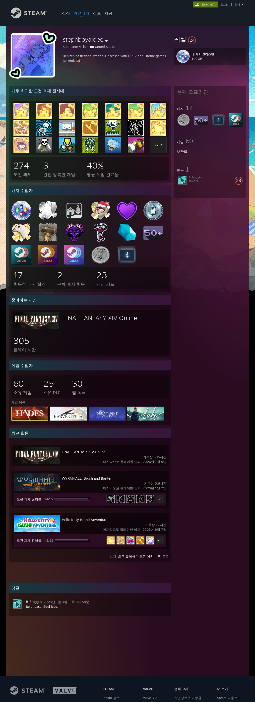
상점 (66, 13)
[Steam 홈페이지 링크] (32, 17)
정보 (97, 13)
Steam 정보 (111, 698)
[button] (210, 39)
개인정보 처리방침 (187, 698)
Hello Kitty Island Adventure (84, 520)
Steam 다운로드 (229, 698)
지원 (108, 13)
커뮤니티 (81, 13)
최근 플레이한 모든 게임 (135, 556)
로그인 (224, 4)
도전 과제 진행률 (29, 499)
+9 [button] (160, 499)
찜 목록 (163, 556)
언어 (237, 4)
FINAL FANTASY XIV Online (100, 318)
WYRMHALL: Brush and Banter (87, 478)
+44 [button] (160, 540)
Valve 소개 (150, 698)
